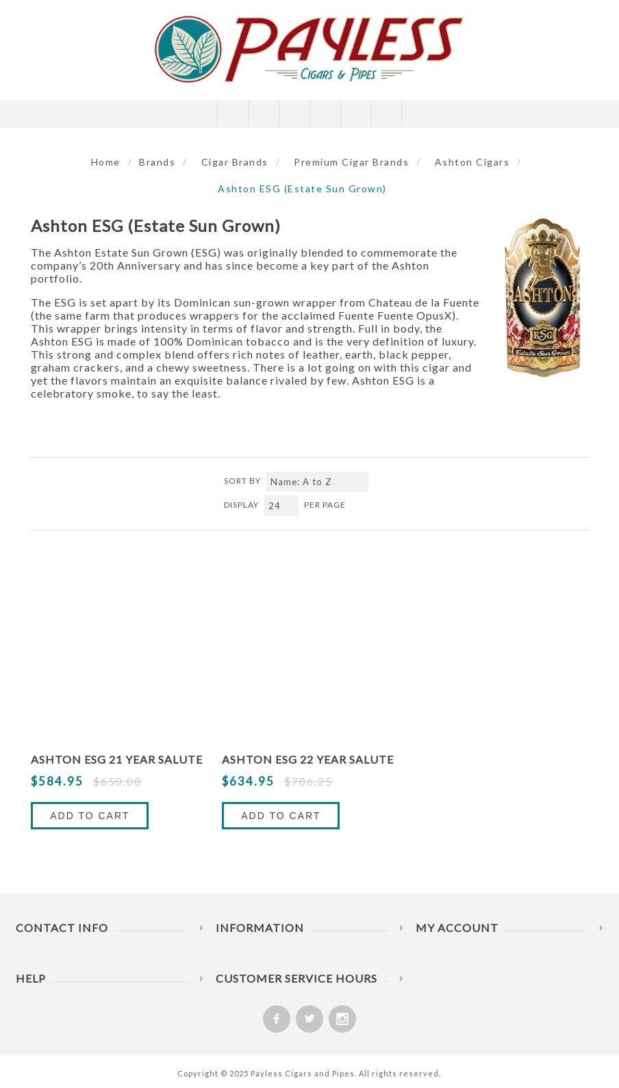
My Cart (325, 114)
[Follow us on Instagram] (342, 1019)
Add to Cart (89, 815)
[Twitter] (309, 1019)
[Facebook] (276, 1019)
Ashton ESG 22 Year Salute (308, 759)
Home (106, 162)
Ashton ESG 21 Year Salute (117, 759)
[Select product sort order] (317, 481)
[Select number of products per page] (281, 505)
